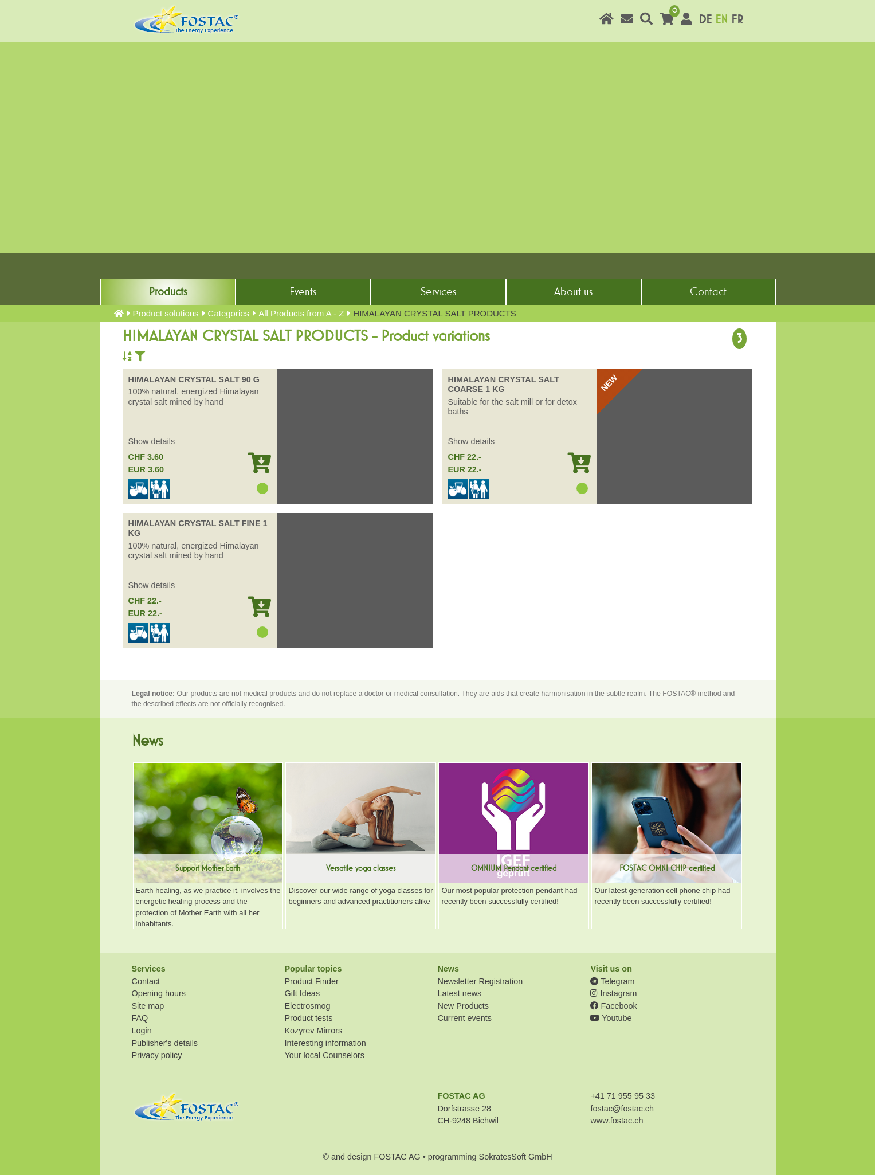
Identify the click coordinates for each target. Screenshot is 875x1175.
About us (573, 291)
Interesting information (325, 1043)
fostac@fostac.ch (622, 1108)
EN (721, 19)
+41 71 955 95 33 (622, 1095)
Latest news (459, 993)
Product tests (308, 1018)
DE (705, 19)
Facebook (613, 1005)
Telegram (612, 981)
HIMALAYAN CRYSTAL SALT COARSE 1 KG (503, 384)
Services (438, 291)
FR (737, 19)
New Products (463, 1005)
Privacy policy (157, 1055)
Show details (151, 441)
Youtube (610, 1018)
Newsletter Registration (480, 981)
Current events (464, 1018)
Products (168, 291)
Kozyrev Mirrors (313, 1030)
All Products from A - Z (301, 313)
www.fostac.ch (616, 1120)
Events (302, 291)
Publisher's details (165, 1043)
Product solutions (166, 313)
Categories (229, 313)
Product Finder (311, 981)
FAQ (140, 1018)
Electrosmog (307, 1005)
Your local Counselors (324, 1055)
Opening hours (159, 993)
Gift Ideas (302, 993)
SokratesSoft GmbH (515, 1156)
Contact (708, 291)
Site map (148, 1005)
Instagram (613, 993)
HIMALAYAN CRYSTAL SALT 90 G (194, 379)
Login (142, 1030)
